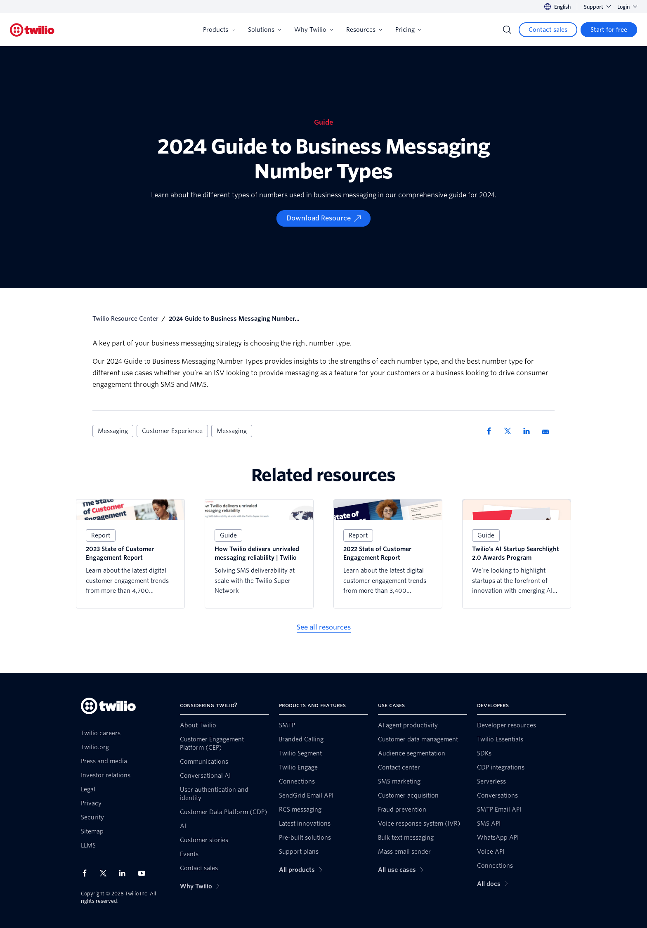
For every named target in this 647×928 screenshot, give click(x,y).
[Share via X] (510, 431)
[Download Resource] (323, 218)
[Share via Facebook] (491, 431)
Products (219, 29)
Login (627, 7)
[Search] (507, 29)
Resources (364, 29)
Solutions (264, 29)
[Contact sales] (548, 29)
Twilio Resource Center (125, 318)
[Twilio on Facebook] (87, 873)
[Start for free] (609, 29)
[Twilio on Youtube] (144, 872)
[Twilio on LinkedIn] (125, 873)
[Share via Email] (548, 431)
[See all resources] (324, 627)
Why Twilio (313, 29)
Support (597, 7)
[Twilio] (32, 30)
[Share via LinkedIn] (529, 431)
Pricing (408, 29)
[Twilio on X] (106, 873)
